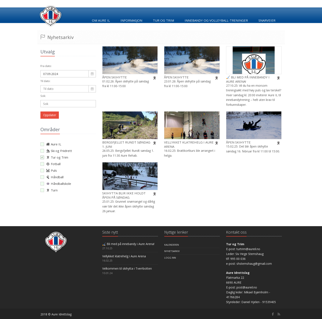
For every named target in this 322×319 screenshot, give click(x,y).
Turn (49, 190)
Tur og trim (163, 20)
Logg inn (170, 257)
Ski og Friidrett (56, 151)
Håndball (52, 177)
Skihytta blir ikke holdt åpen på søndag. (124, 195)
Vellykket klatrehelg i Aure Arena (124, 256)
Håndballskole (55, 183)
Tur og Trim (54, 157)
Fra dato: (46, 66)
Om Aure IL (101, 20)
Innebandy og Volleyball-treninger (216, 20)
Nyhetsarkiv (172, 251)
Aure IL (50, 144)
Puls (48, 170)
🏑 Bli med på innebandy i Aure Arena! (128, 244)
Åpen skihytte (114, 77)
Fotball (50, 164)
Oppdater (49, 115)
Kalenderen (171, 244)
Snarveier (266, 20)
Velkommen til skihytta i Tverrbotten (127, 268)
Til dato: (45, 81)
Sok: (43, 96)
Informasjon (131, 20)
